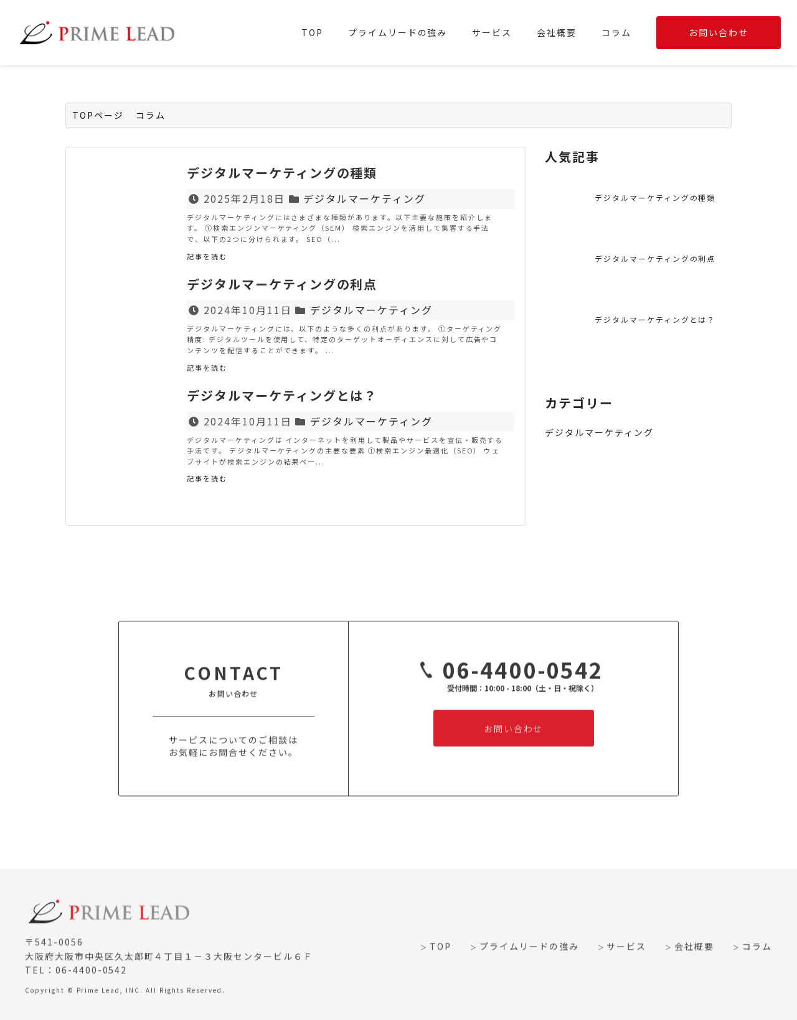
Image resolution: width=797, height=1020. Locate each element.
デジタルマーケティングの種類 (655, 197)
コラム (616, 32)
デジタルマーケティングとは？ (655, 319)
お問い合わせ (718, 32)
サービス (492, 32)
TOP (312, 32)
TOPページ (98, 115)
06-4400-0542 (507, 679)
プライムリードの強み (398, 32)
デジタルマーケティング (364, 198)
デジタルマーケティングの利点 (655, 258)
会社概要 (557, 32)
